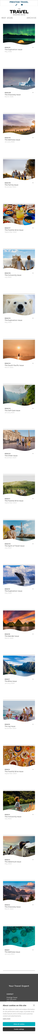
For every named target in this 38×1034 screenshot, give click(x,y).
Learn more (6, 1018)
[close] (34, 1005)
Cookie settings (19, 1029)
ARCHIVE (31, 18)
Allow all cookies (18, 1024)
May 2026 (7, 18)
